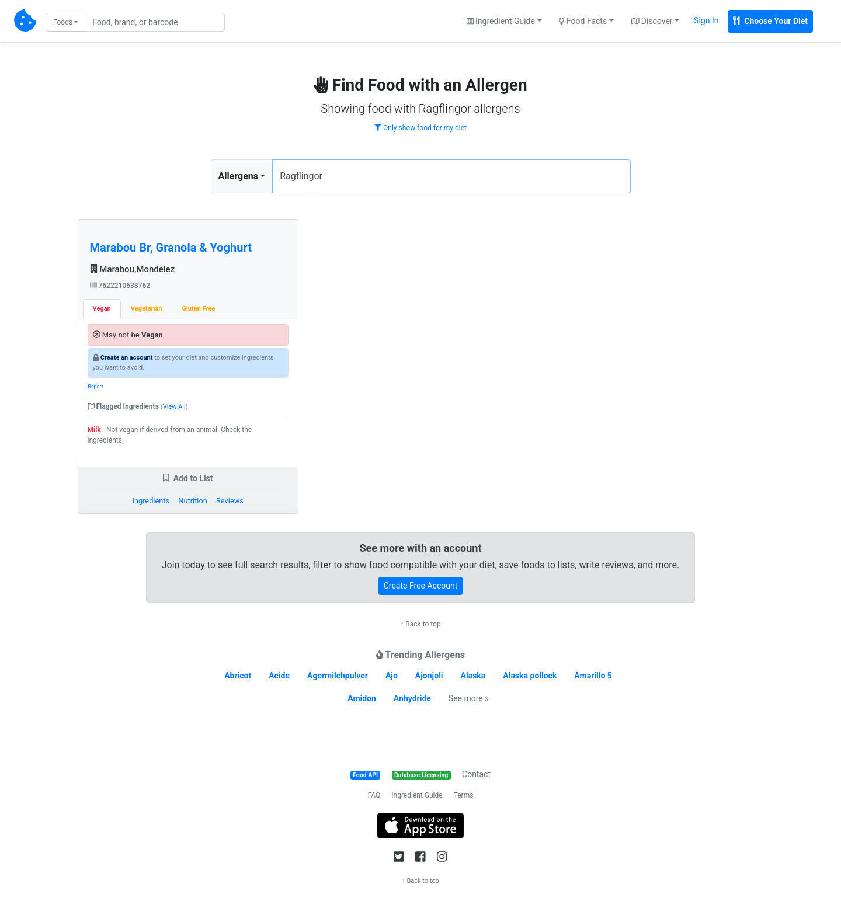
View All (174, 406)
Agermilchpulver (337, 675)
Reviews (230, 500)
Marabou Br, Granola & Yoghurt (171, 248)
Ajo (391, 675)
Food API (365, 775)
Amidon (361, 698)
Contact (476, 774)
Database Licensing (421, 775)
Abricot (237, 675)
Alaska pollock (530, 675)
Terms (464, 795)
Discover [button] (652, 21)
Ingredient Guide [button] (501, 21)
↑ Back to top (420, 624)
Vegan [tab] (102, 308)
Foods (62, 22)
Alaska (473, 675)
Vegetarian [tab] (146, 308)
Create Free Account (421, 585)
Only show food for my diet (420, 128)
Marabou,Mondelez (132, 269)
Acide (279, 675)
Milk (94, 430)
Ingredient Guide (416, 795)
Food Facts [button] (583, 21)
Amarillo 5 (592, 675)
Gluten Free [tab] (198, 308)
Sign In (706, 20)
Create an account (126, 357)
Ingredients (150, 500)
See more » (469, 698)
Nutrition (192, 500)
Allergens (238, 176)
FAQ (374, 795)
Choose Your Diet (770, 21)
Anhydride (412, 698)
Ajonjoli (429, 675)
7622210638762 (120, 285)
